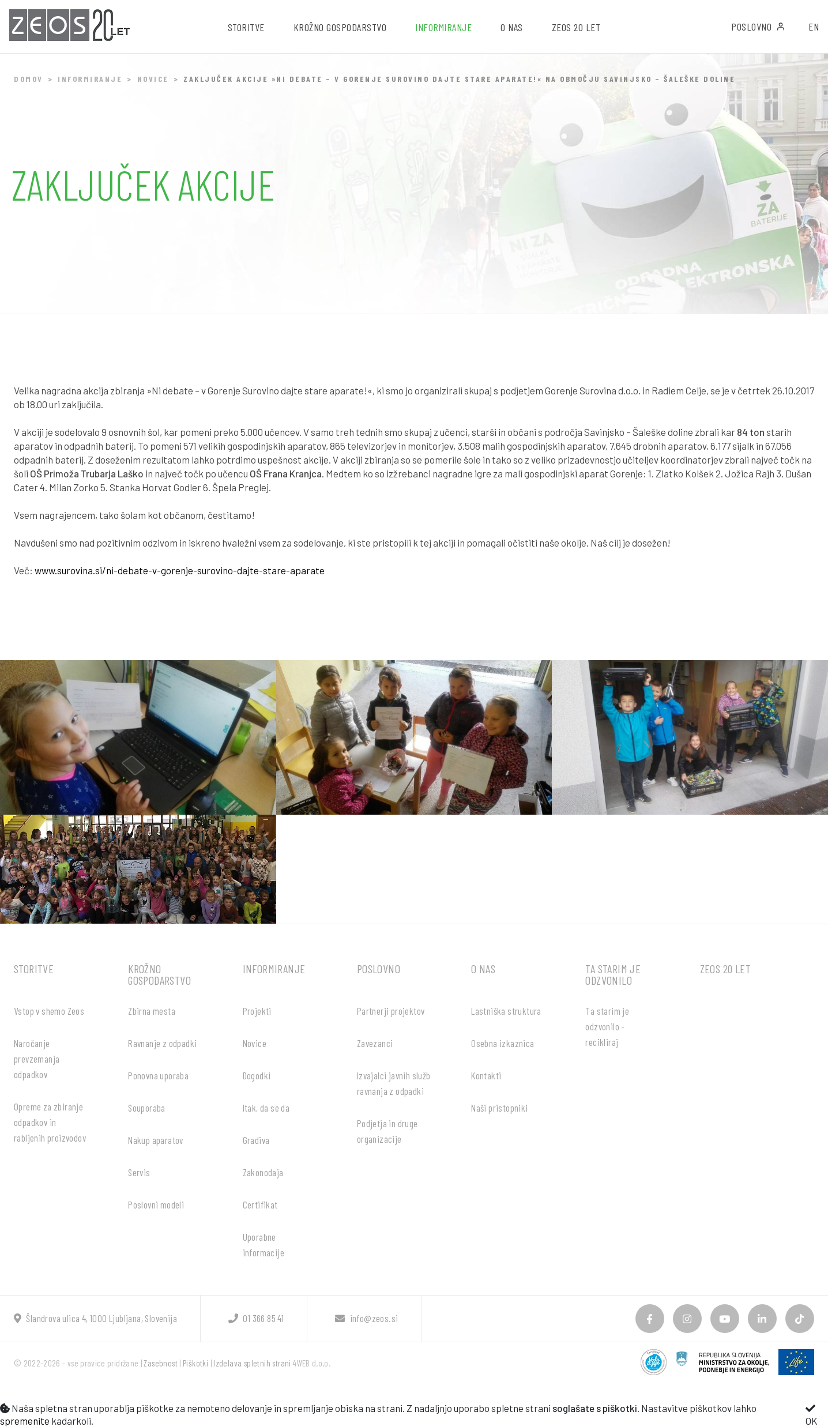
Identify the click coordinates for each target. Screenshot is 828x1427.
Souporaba (146, 1107)
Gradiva (256, 1140)
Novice (153, 79)
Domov (28, 79)
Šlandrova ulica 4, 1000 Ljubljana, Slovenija (95, 1318)
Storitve (34, 969)
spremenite (25, 1420)
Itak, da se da (266, 1107)
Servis (139, 1172)
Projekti (257, 1010)
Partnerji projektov (391, 1010)
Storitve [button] (246, 27)
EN (813, 26)
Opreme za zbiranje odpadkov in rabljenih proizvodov (50, 1122)
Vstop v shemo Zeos (49, 1010)
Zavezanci (375, 1043)
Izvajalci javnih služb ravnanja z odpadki (394, 1083)
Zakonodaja (263, 1172)
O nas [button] (511, 27)
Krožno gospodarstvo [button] (340, 27)
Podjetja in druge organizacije (387, 1130)
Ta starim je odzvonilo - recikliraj (607, 1026)
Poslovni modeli (156, 1204)
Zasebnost (161, 1363)
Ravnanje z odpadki (162, 1043)
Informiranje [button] (443, 27)
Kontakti (486, 1075)
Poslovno (758, 26)
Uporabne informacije (263, 1244)
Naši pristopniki (499, 1107)
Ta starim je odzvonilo (613, 974)
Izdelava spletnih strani (252, 1363)
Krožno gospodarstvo (159, 974)
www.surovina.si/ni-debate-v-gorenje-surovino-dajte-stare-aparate (180, 570)
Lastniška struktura (506, 1010)
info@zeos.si (366, 1318)
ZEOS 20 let (576, 27)
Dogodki (257, 1075)
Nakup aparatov (155, 1140)
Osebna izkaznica (502, 1043)
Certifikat (260, 1204)
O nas (483, 969)
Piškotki (195, 1363)
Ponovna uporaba (158, 1075)
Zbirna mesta (151, 1010)
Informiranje (90, 79)
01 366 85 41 (256, 1318)
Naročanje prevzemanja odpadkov (36, 1058)
